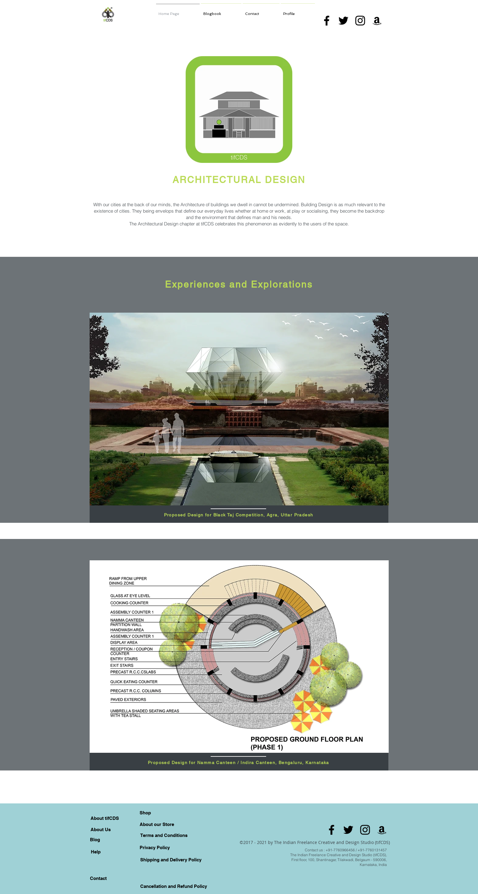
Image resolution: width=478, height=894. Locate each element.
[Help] (96, 852)
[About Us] (101, 829)
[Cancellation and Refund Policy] (173, 886)
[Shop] (145, 812)
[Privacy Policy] (154, 847)
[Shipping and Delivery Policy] (170, 859)
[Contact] (98, 878)
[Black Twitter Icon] (343, 20)
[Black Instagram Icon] (360, 20)
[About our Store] (156, 824)
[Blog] (95, 839)
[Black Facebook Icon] (326, 20)
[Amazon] (376, 20)
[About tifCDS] (105, 818)
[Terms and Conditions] (163, 835)
